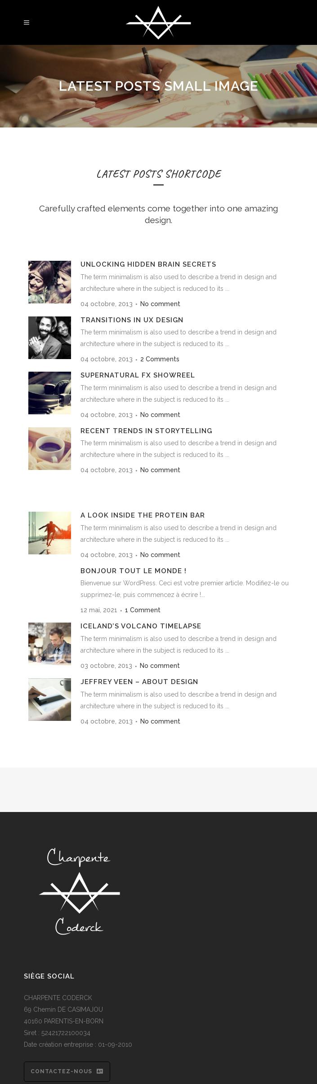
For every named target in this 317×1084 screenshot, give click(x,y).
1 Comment (143, 610)
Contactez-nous (67, 1071)
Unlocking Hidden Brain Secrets (148, 264)
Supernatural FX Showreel (137, 375)
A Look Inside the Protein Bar (142, 515)
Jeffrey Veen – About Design (139, 682)
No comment (160, 303)
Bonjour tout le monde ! (133, 571)
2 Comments (159, 359)
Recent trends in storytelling (146, 431)
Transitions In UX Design (131, 320)
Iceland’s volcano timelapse (140, 626)
